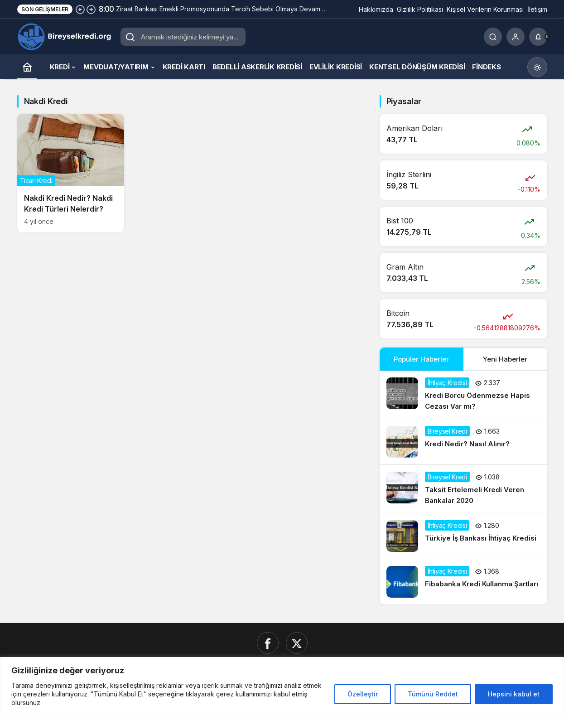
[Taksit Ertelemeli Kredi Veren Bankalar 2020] (463, 489)
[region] (282, 686)
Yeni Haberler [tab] (505, 359)
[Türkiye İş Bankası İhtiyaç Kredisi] (463, 536)
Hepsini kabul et (514, 694)
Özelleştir (362, 694)
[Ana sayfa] (27, 67)
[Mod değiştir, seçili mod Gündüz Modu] (537, 67)
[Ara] (493, 37)
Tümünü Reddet (433, 694)
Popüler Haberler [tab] (421, 359)
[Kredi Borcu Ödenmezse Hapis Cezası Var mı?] (463, 395)
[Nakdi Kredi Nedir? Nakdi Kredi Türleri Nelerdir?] (71, 173)
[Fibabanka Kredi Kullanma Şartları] (463, 581)
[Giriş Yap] (515, 37)
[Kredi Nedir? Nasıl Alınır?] (463, 441)
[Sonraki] (91, 9)
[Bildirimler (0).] (538, 37)
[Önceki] (80, 9)
